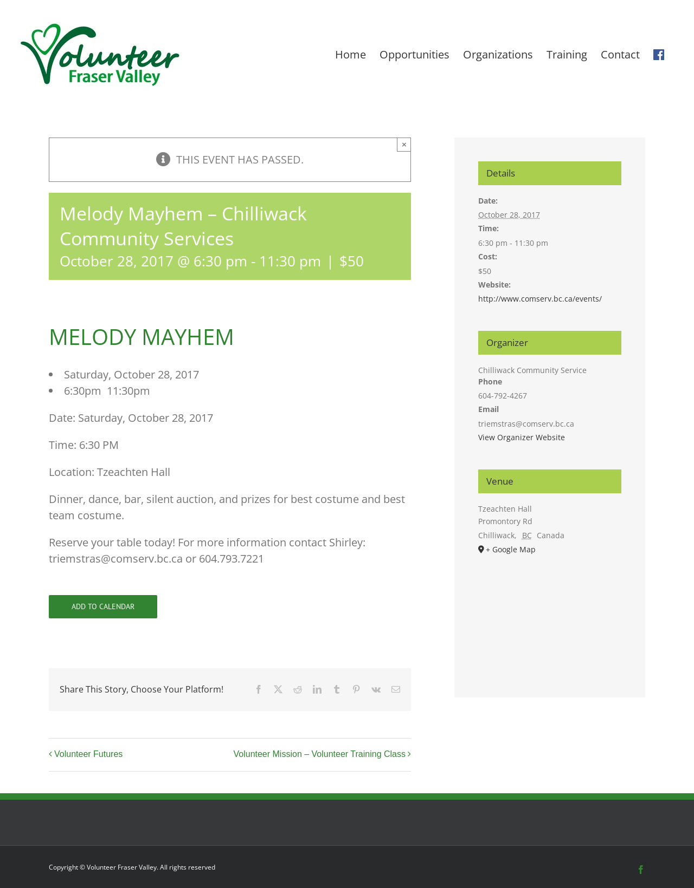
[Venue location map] (549, 614)
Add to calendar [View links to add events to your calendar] (103, 606)
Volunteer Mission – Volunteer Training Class (319, 754)
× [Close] (404, 144)
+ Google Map (511, 549)
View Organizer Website (521, 437)
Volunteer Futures (88, 754)
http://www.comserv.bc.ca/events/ (540, 298)
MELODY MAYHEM (141, 336)
